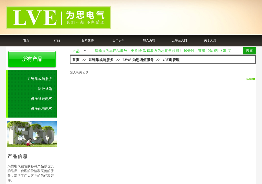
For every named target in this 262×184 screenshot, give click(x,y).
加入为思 (149, 40)
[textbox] (168, 51)
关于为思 (210, 40)
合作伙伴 (118, 40)
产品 (57, 40)
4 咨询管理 (171, 60)
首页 (26, 40)
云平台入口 (179, 40)
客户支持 (87, 40)
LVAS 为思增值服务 (138, 60)
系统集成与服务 (100, 60)
